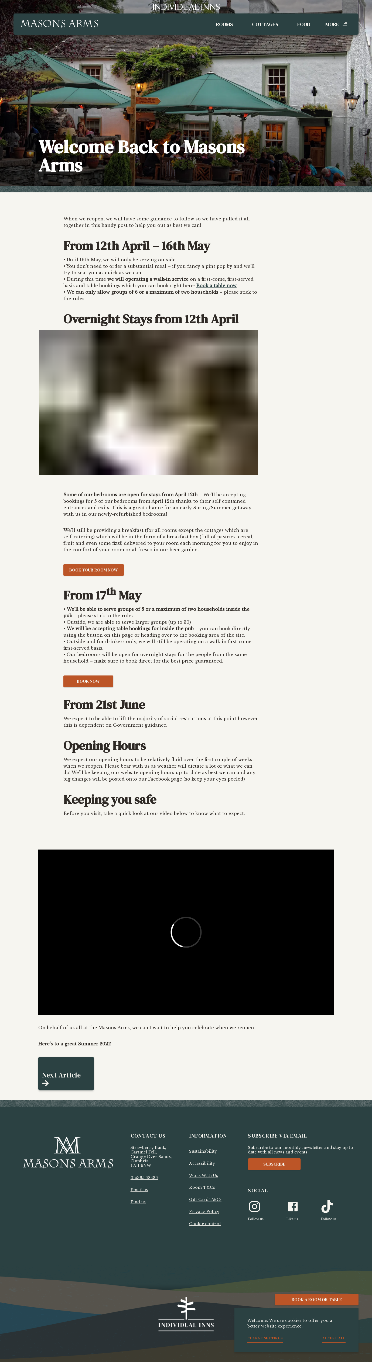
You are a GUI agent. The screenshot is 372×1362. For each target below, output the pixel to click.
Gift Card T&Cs (205, 1199)
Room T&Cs (202, 1187)
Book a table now (216, 285)
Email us (139, 1189)
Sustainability (203, 1151)
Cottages (265, 24)
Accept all (334, 1338)
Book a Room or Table (317, 1299)
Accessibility (202, 1163)
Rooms (224, 24)
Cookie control (205, 1223)
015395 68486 (144, 1177)
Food (303, 24)
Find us (138, 1202)
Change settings (265, 1338)
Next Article (61, 1075)
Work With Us (203, 1175)
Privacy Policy (204, 1211)
